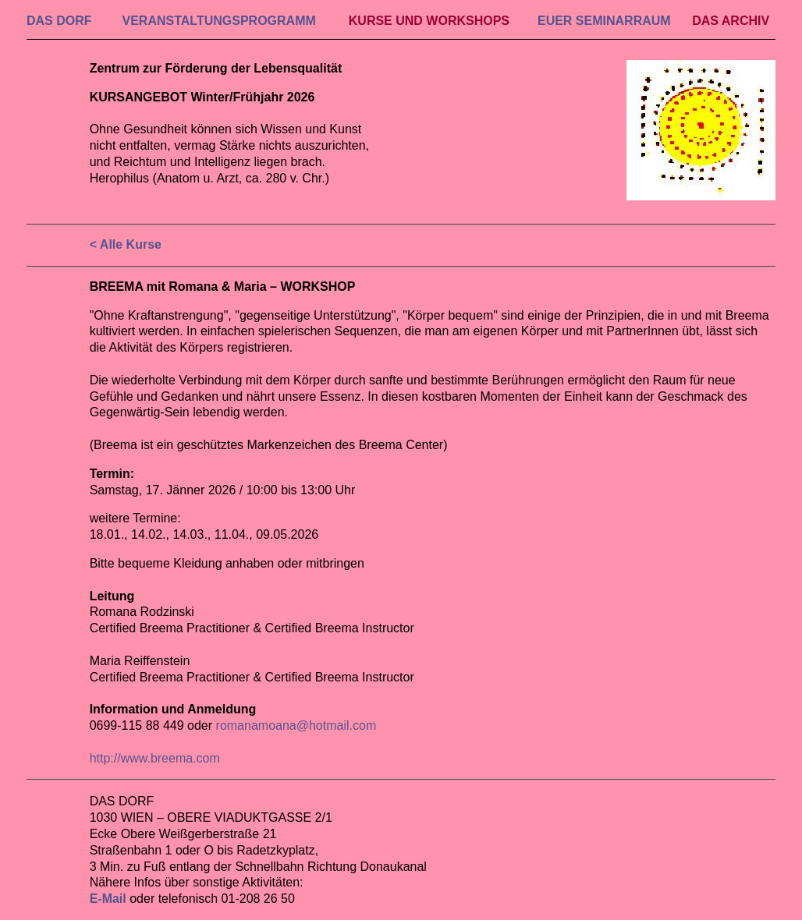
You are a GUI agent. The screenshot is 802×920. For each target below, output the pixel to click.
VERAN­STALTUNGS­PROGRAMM (219, 20)
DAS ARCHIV (730, 20)
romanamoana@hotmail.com (296, 725)
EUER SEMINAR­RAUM (604, 20)
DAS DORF (59, 20)
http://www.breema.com (155, 758)
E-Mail (108, 898)
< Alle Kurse (125, 244)
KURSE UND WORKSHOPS (429, 20)
